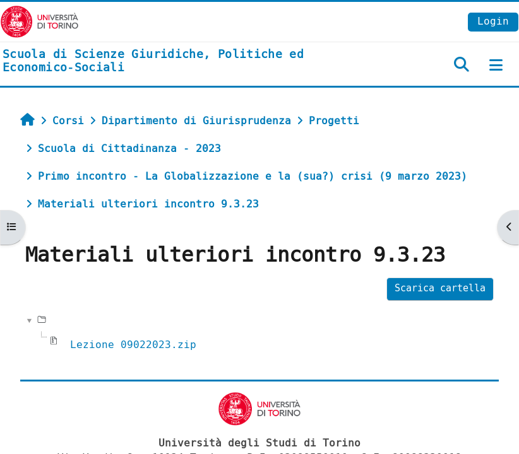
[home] (173, 61)
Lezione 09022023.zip (133, 344)
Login (493, 21)
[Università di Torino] (39, 21)
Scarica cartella (440, 288)
